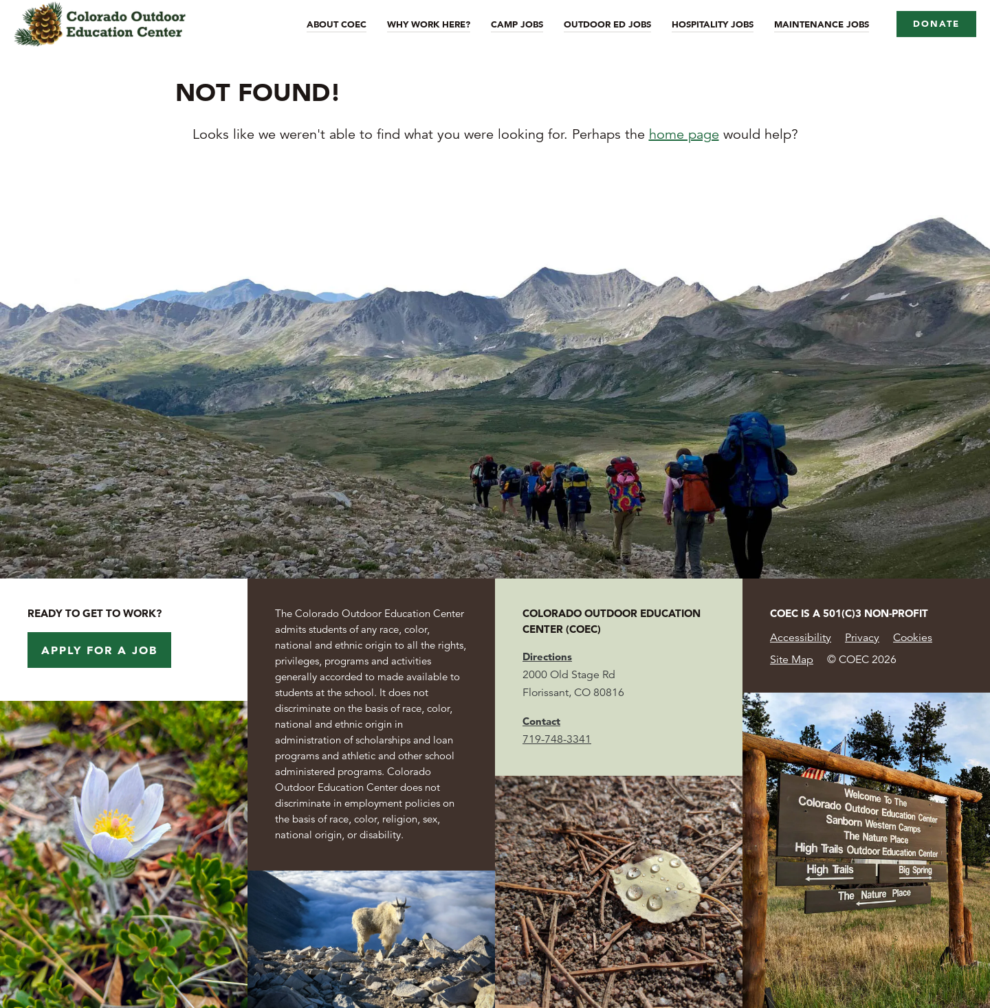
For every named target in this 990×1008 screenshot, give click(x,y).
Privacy (862, 637)
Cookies (912, 637)
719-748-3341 (556, 739)
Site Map (791, 659)
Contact (541, 721)
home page (684, 134)
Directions (547, 656)
